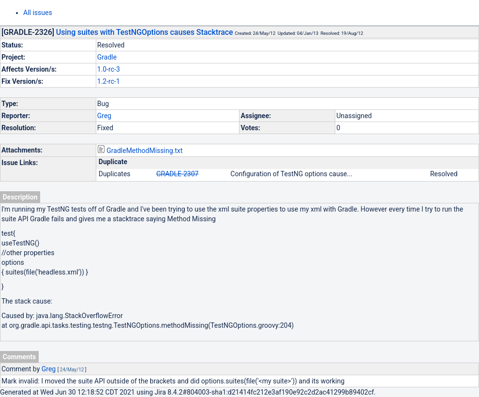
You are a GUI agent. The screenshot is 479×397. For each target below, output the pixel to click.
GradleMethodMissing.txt (144, 150)
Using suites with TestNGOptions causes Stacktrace (144, 32)
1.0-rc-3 (108, 69)
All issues (37, 12)
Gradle (107, 57)
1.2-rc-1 (108, 81)
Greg (104, 116)
